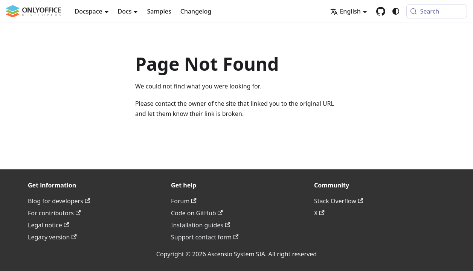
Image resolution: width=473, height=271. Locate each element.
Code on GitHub (197, 213)
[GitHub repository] (381, 11)
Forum (184, 201)
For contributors (54, 213)
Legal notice (48, 225)
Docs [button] (125, 11)
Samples (159, 11)
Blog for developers (59, 201)
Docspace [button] (88, 11)
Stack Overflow (338, 201)
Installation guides (200, 225)
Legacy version (52, 237)
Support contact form (204, 237)
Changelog (196, 11)
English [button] (345, 11)
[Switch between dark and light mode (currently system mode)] (396, 11)
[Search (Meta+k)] (436, 11)
